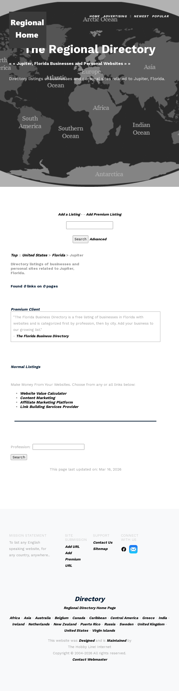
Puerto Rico (90, 624)
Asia (27, 618)
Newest (141, 16)
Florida (58, 255)
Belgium (61, 618)
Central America (124, 618)
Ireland (18, 624)
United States (34, 255)
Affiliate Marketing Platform (46, 402)
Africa (15, 618)
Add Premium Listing (103, 214)
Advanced (98, 239)
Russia (109, 624)
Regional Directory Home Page (90, 608)
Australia (43, 618)
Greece (148, 618)
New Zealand (64, 624)
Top (14, 255)
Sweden (126, 624)
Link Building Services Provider (49, 406)
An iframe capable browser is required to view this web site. (85, 332)
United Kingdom (150, 624)
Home (94, 16)
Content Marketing (37, 398)
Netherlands (38, 624)
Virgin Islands (103, 630)
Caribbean (97, 618)
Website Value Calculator (43, 393)
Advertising (115, 16)
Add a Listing (69, 214)
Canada (78, 618)
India (162, 618)
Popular (160, 16)
